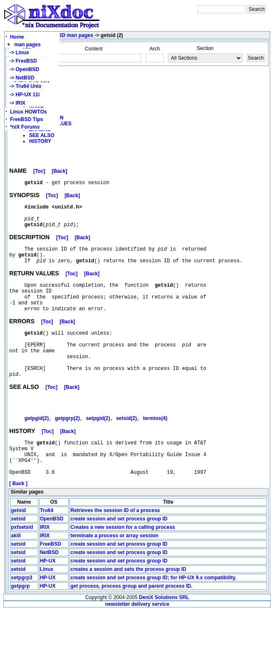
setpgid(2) (98, 447)
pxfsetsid (22, 563)
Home (17, 37)
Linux (46, 605)
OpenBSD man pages (67, 35)
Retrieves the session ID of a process (115, 546)
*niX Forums (25, 127)
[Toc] (39, 172)
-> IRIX (16, 103)
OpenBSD (52, 555)
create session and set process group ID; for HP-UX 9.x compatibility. (153, 614)
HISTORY (40, 141)
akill (16, 572)
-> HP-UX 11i (23, 95)
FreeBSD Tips (26, 119)
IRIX (45, 563)
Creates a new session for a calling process (122, 563)
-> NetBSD (21, 78)
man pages (27, 45)
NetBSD (49, 589)
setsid (18, 555)
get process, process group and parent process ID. (131, 622)
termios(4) (155, 447)
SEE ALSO (41, 135)
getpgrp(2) (67, 447)
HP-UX (48, 597)
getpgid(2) (36, 447)
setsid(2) (126, 447)
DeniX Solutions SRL (164, 633)
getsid (18, 546)
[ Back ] (18, 520)
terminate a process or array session (114, 572)
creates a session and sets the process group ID (128, 605)
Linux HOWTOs (28, 112)
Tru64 (46, 546)
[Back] (59, 172)
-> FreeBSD (22, 61)
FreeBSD (50, 580)
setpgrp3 (21, 614)
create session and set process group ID (118, 555)
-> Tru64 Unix (24, 86)
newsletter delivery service (137, 640)
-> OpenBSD (23, 69)
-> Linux (18, 52)
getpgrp (20, 622)
